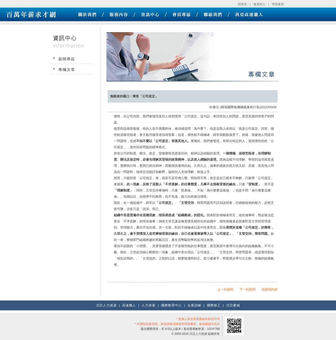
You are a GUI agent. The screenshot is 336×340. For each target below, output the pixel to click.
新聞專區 (66, 59)
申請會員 (278, 4)
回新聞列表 (270, 289)
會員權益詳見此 (209, 324)
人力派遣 (148, 305)
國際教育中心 (171, 305)
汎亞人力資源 (106, 305)
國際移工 (214, 305)
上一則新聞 (225, 289)
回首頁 (242, 4)
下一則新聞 (247, 289)
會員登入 (259, 4)
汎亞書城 (233, 305)
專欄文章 (66, 69)
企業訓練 (194, 305)
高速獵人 (129, 305)
